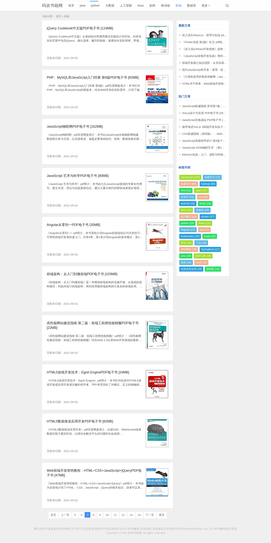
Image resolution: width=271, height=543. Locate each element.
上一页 (65, 514)
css (203, 196)
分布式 (187, 196)
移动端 (165, 5)
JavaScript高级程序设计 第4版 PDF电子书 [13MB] (213, 140)
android (188, 203)
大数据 (109, 5)
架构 (152, 5)
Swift (201, 262)
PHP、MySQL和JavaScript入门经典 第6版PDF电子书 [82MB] (93, 77)
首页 (71, 5)
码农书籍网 (52, 5)
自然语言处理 (191, 268)
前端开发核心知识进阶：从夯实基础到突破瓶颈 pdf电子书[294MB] (223, 62)
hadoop (208, 183)
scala (209, 236)
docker (207, 216)
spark (201, 190)
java (82, 5)
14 (139, 514)
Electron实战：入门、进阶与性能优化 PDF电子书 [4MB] (217, 154)
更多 (205, 5)
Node (205, 203)
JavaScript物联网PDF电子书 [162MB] (75, 126)
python (95, 5)
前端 (178, 5)
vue (204, 229)
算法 (186, 242)
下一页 (150, 514)
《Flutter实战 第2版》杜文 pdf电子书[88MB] (209, 42)
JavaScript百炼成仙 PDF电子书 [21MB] (206, 119)
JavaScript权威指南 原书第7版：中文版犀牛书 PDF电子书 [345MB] (224, 106)
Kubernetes (190, 236)
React (204, 223)
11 (115, 514)
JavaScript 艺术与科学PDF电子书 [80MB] (78, 176)
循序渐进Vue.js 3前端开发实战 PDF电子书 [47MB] (213, 126)
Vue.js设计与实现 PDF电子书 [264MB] (206, 113)
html (186, 190)
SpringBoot (210, 249)
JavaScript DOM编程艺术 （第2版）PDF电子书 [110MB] (217, 147)
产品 (201, 242)
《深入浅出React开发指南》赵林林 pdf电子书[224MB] (215, 49)
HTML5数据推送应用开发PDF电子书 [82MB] (80, 421)
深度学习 (212, 177)
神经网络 (189, 249)
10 (107, 514)
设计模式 (189, 216)
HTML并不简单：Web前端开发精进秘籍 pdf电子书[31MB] (218, 83)
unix (186, 255)
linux (141, 5)
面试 (186, 210)
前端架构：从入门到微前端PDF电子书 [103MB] (82, 274)
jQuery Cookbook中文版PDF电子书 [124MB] (80, 28)
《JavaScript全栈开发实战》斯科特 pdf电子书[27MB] (215, 55)
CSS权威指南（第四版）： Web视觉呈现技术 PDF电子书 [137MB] (223, 133)
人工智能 (126, 5)
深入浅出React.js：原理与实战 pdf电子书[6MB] (211, 35)
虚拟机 (213, 268)
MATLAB (203, 255)
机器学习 (189, 183)
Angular (188, 229)
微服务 (202, 210)
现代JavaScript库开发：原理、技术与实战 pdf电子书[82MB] (219, 69)
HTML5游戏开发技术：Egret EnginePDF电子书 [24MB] (88, 372)
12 (123, 514)
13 (131, 514)
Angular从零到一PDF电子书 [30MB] (73, 225)
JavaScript (190, 177)
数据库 (191, 5)
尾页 (161, 514)
